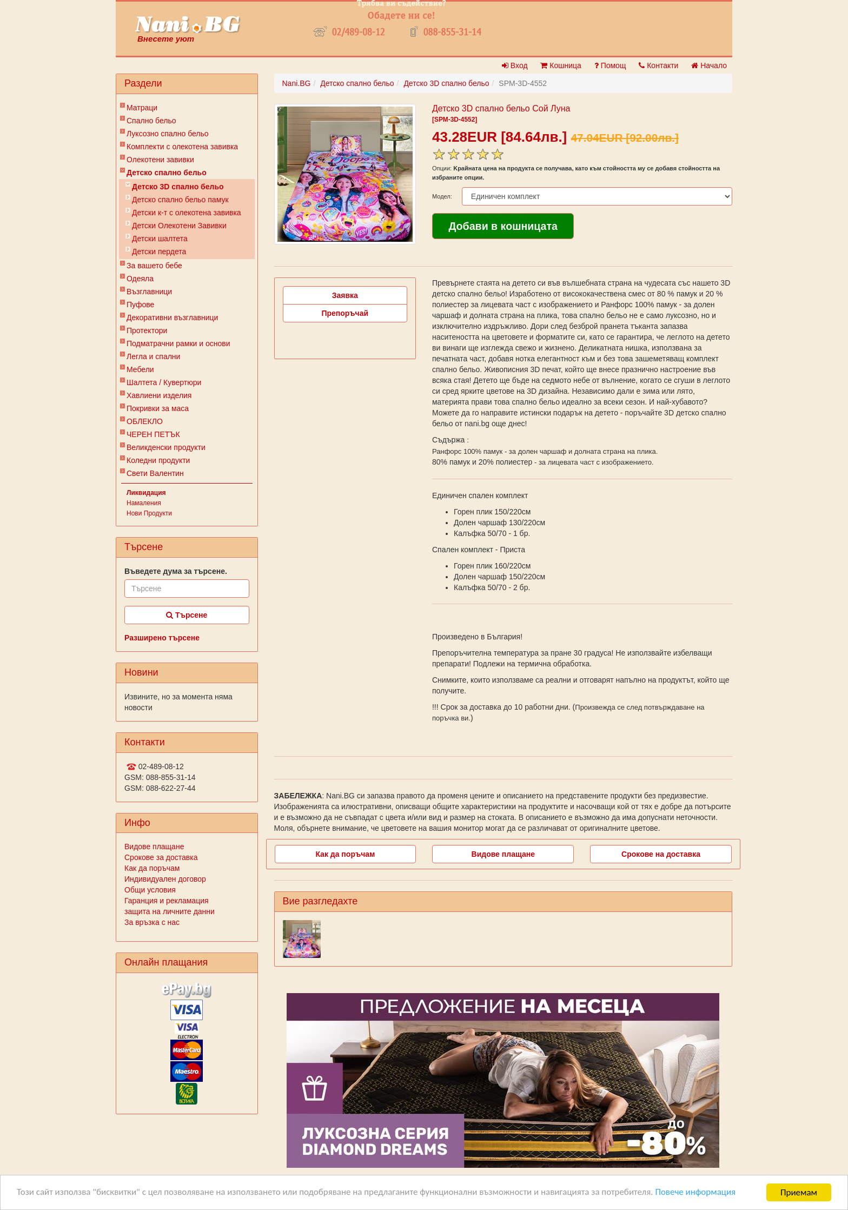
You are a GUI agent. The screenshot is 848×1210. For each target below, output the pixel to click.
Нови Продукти (149, 513)
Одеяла (140, 278)
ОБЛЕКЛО (145, 421)
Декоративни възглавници (172, 317)
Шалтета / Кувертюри (164, 382)
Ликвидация (146, 493)
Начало (709, 65)
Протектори (147, 330)
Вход (515, 65)
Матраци (142, 107)
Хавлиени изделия (159, 395)
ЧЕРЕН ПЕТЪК (153, 434)
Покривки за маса (158, 408)
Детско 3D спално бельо (178, 186)
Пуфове (140, 304)
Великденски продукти (166, 447)
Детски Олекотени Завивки (179, 225)
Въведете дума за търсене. (175, 571)
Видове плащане (154, 846)
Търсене (186, 615)
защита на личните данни (169, 911)
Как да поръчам (152, 868)
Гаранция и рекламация (166, 900)
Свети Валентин (155, 473)
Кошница (560, 65)
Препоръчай (344, 313)
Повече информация (698, 1193)
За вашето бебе (154, 265)
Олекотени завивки (160, 159)
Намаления (144, 503)
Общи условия (150, 889)
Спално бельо (151, 120)
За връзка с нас (152, 922)
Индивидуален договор (165, 879)
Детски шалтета (160, 238)
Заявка (345, 295)
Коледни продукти (158, 460)
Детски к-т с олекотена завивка (186, 212)
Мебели (140, 369)
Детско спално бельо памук (180, 199)
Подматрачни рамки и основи (178, 343)
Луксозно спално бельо (168, 133)
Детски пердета (159, 251)
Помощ (610, 65)
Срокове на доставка (660, 854)
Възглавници (149, 291)
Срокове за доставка (160, 857)
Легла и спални (153, 356)
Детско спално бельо (167, 172)
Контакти (658, 65)
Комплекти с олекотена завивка (182, 146)
